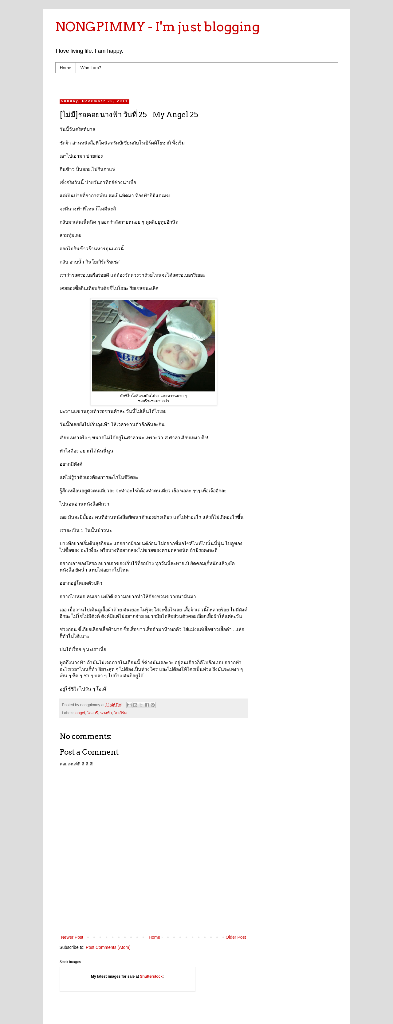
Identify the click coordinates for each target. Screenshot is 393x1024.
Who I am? (91, 67)
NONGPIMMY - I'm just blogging (157, 26)
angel (80, 713)
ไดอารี (92, 713)
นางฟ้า (106, 713)
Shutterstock (151, 976)
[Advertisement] (176, 84)
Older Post (236, 937)
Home (65, 67)
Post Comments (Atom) (108, 947)
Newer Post (72, 937)
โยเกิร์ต (120, 713)
